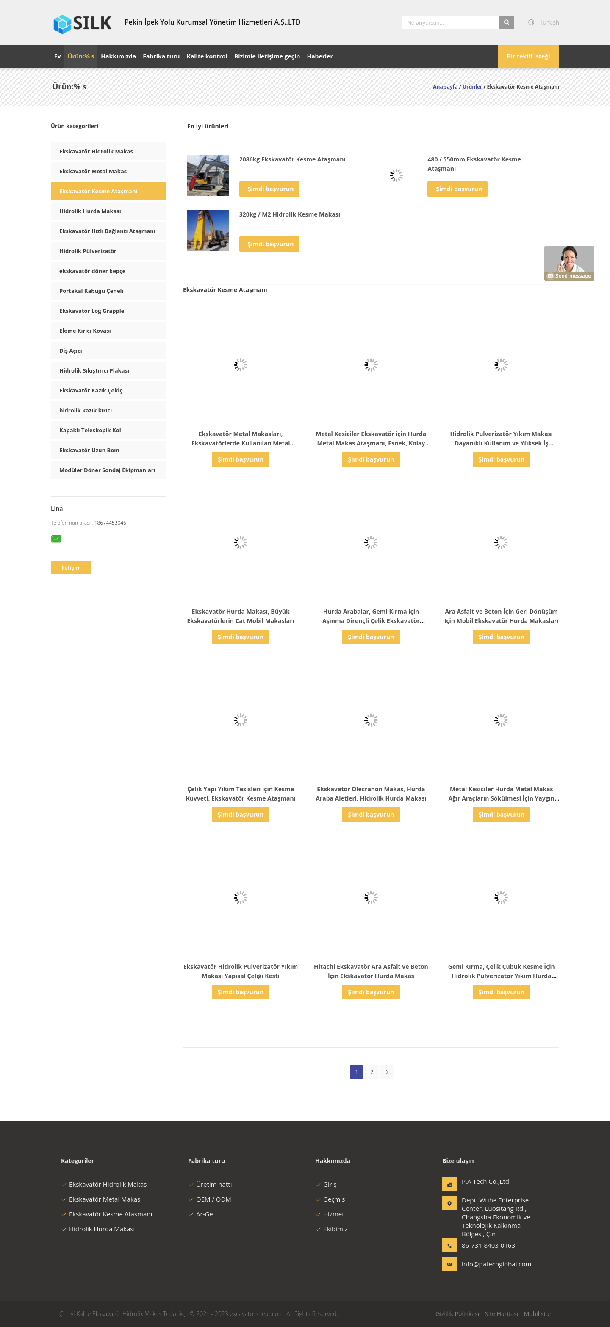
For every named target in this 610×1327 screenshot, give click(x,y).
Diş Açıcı (70, 350)
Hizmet (329, 1214)
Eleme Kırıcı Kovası (85, 330)
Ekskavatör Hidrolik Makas (96, 151)
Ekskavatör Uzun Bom (89, 450)
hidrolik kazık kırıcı (85, 410)
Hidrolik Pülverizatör (87, 251)
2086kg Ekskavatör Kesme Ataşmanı (292, 159)
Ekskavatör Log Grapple (91, 310)
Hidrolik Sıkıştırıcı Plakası (94, 370)
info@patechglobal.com (488, 1264)
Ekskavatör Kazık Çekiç (90, 390)
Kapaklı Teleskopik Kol (90, 430)
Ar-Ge (200, 1214)
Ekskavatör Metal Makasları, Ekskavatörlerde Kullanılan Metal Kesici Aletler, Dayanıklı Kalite (240, 443)
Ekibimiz (331, 1228)
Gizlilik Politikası (457, 1314)
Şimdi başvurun (271, 189)
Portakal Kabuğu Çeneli (91, 291)
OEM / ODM (209, 1199)
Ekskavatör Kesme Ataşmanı (98, 191)
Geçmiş (330, 1199)
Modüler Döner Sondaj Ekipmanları (107, 470)
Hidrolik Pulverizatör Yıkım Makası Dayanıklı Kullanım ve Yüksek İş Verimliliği (501, 443)
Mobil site (537, 1314)
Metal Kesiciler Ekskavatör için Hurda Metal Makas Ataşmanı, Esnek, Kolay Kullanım (371, 443)
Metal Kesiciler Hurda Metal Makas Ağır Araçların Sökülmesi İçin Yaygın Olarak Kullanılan (501, 798)
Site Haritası (501, 1314)
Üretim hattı (210, 1184)
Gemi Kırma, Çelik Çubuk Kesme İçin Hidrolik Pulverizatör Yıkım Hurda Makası (501, 976)
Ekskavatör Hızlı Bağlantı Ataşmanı (107, 231)
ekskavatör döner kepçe (92, 271)
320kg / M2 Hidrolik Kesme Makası (289, 214)
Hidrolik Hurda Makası (90, 211)
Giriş (326, 1184)
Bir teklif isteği (528, 56)
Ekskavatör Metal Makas (93, 171)
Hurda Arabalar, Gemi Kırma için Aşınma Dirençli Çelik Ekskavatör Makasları (371, 620)
